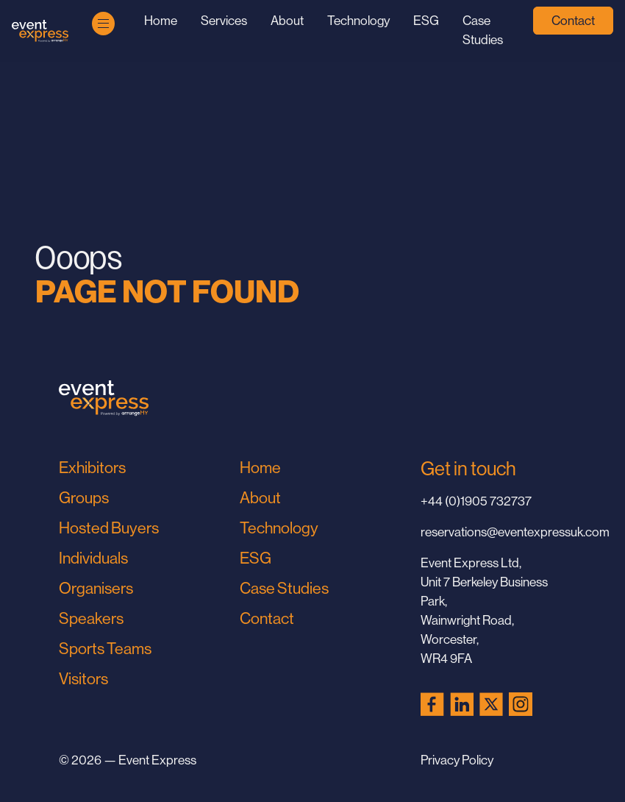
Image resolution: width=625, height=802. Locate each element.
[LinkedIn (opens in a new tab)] (462, 704)
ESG (426, 20)
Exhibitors (92, 467)
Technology (358, 20)
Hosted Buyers (109, 528)
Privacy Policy (457, 760)
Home (160, 20)
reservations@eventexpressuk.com (493, 532)
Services (224, 20)
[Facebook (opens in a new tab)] (432, 704)
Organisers (96, 588)
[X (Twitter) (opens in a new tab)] (491, 704)
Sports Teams (105, 648)
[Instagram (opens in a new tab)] (520, 704)
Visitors (83, 679)
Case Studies (284, 588)
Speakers (91, 618)
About (287, 20)
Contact (573, 20)
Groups (84, 498)
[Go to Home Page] (40, 31)
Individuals (93, 558)
